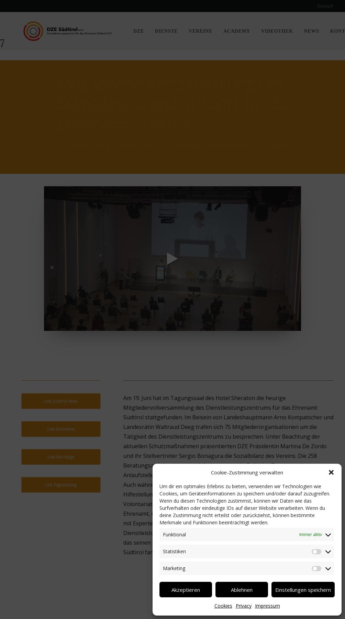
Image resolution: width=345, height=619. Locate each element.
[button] (331, 472)
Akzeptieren (185, 589)
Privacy (244, 605)
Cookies (223, 605)
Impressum (267, 605)
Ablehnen (242, 589)
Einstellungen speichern (303, 589)
